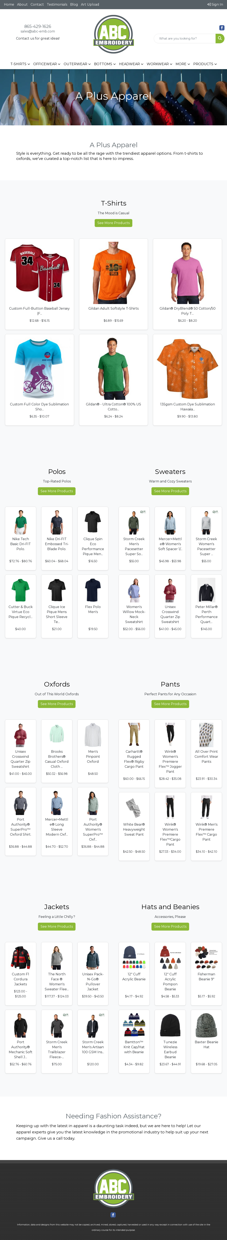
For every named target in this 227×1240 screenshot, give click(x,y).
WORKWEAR (158, 64)
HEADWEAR (129, 64)
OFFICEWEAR (45, 64)
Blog (74, 4)
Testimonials (57, 4)
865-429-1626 (37, 26)
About (22, 4)
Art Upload (90, 4)
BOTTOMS (103, 64)
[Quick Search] (185, 38)
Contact (37, 4)
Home (9, 4)
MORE (181, 64)
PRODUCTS (203, 64)
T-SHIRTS (18, 64)
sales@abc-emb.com (38, 31)
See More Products (113, 223)
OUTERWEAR (75, 64)
